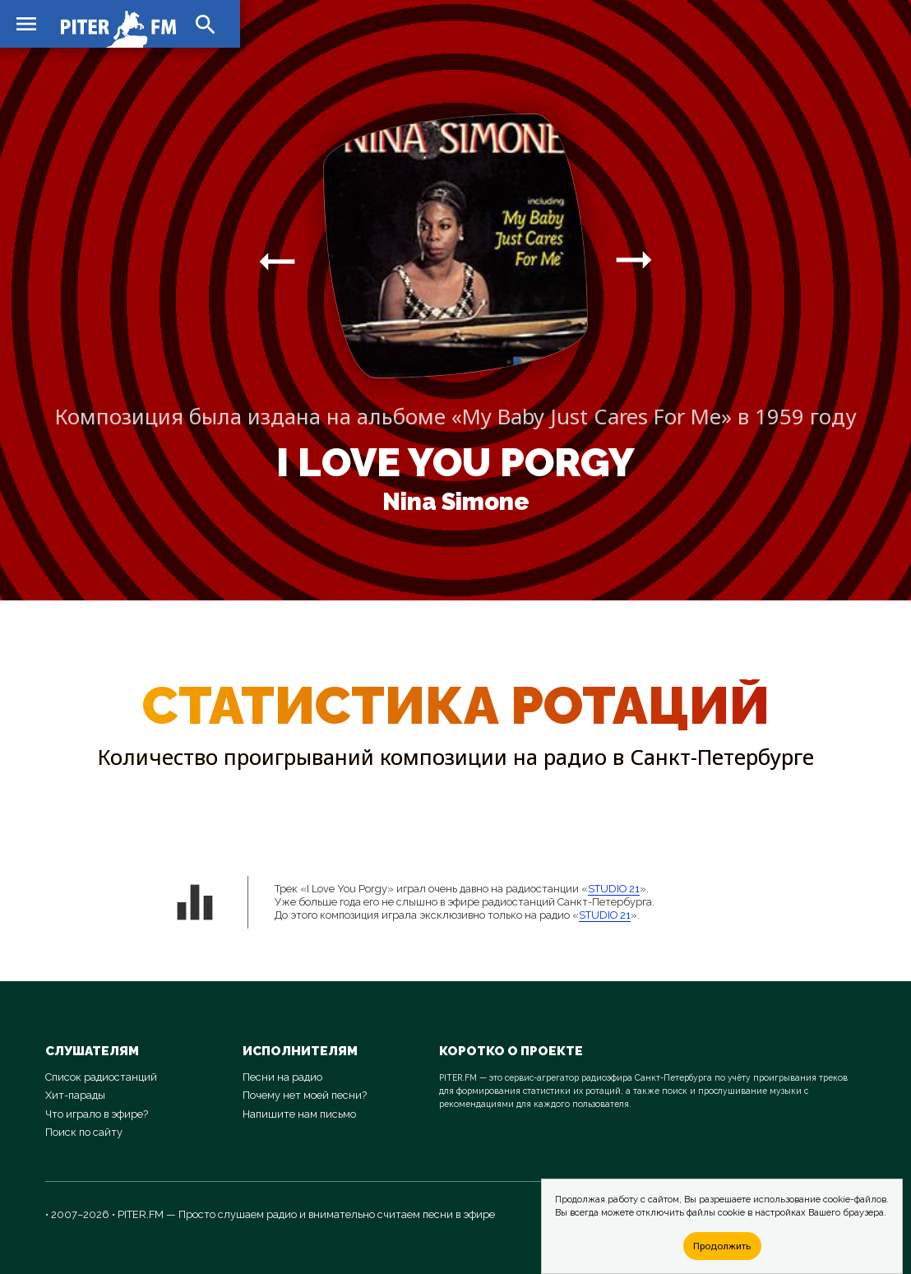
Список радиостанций (101, 1077)
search (205, 25)
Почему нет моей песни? (305, 1095)
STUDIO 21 (614, 889)
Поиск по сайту (84, 1132)
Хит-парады (75, 1095)
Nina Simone (455, 502)
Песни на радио (282, 1077)
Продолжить (722, 1245)
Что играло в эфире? (96, 1114)
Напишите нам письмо (299, 1114)
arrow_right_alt (277, 260)
